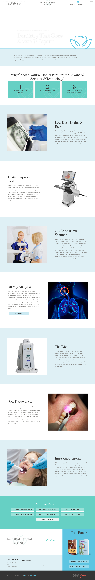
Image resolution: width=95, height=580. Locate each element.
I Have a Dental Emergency (72, 514)
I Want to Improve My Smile (47, 514)
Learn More (18, 313)
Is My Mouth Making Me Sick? (47, 509)
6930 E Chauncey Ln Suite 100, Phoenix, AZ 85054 (13, 1)
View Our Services (47, 519)
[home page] (47, 3)
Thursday (41, 565)
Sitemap (26, 575)
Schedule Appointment (77, 2)
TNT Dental (75, 576)
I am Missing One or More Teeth (22, 514)
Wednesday (42, 563)
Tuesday (24, 565)
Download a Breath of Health (79, 566)
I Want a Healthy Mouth (73, 509)
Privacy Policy (32, 575)
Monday (24, 563)
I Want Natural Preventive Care (22, 509)
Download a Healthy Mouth (79, 561)
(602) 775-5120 (13, 4)
